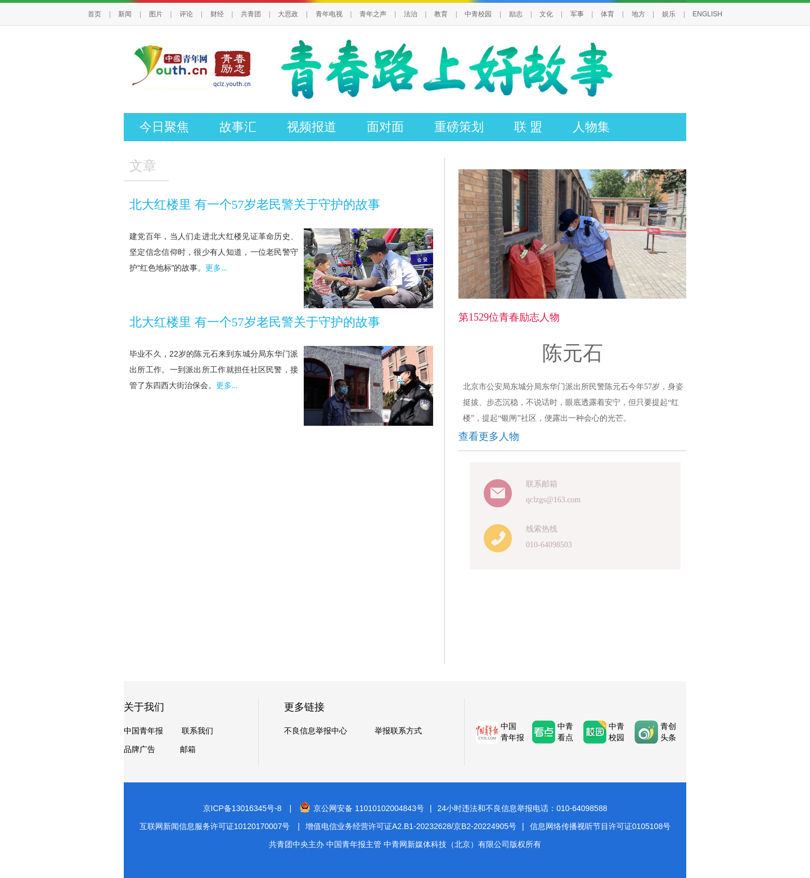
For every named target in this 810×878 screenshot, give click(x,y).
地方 (638, 14)
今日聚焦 (164, 127)
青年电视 (329, 14)
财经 (217, 14)
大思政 (288, 14)
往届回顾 (164, 155)
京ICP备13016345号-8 (242, 808)
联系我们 (197, 731)
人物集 (591, 127)
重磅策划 (459, 127)
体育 (607, 14)
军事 (577, 14)
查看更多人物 (488, 436)
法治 (410, 14)
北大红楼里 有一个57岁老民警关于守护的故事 (254, 204)
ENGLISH (707, 14)
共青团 (251, 14)
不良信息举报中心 (315, 731)
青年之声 (372, 14)
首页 (94, 14)
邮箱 (188, 749)
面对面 (385, 127)
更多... (216, 268)
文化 (546, 14)
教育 (441, 14)
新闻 (125, 14)
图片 (156, 14)
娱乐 (669, 14)
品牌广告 (139, 749)
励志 (516, 14)
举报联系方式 (398, 731)
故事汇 (237, 127)
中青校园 (478, 14)
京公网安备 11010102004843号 (361, 808)
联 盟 (528, 127)
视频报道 (311, 127)
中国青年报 (143, 731)
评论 (186, 14)
